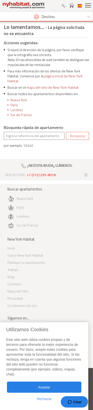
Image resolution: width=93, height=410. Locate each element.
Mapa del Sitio (18, 291)
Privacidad (15, 298)
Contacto (14, 284)
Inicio (11, 248)
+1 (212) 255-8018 (41, 174)
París (14, 104)
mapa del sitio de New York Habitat (53, 87)
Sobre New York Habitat (25, 255)
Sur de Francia (20, 114)
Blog (10, 276)
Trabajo (12, 269)
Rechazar (44, 399)
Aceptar (44, 387)
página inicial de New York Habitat (45, 78)
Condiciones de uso (22, 305)
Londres (16, 109)
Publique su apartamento (26, 262)
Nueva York (18, 99)
